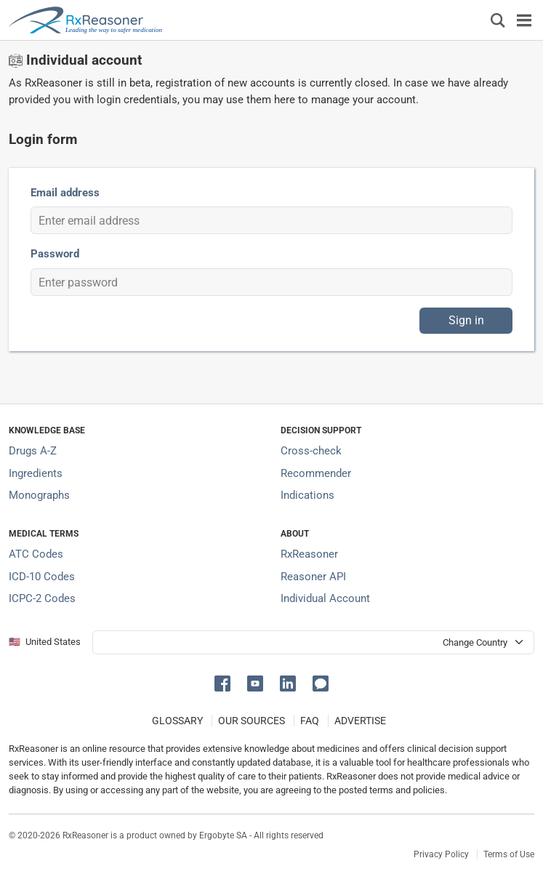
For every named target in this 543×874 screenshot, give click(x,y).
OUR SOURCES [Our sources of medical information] (251, 720)
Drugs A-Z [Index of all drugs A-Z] (33, 450)
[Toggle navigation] (524, 20)
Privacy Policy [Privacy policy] (441, 854)
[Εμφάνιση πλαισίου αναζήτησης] (498, 20)
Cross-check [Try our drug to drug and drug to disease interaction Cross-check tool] (311, 450)
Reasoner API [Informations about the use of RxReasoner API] (313, 576)
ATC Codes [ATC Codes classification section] (36, 554)
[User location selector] (313, 642)
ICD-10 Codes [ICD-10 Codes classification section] (42, 576)
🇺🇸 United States (45, 641)
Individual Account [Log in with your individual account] (325, 598)
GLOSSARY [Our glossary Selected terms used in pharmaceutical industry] (177, 720)
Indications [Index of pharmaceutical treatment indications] (307, 495)
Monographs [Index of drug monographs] (39, 495)
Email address (65, 192)
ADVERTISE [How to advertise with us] (360, 720)
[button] (225, 682)
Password (55, 253)
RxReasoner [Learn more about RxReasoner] (309, 554)
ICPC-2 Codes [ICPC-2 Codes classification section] (42, 598)
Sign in (466, 320)
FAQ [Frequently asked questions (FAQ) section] (309, 720)
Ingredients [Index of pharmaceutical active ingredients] (36, 473)
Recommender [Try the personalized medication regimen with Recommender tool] (316, 473)
